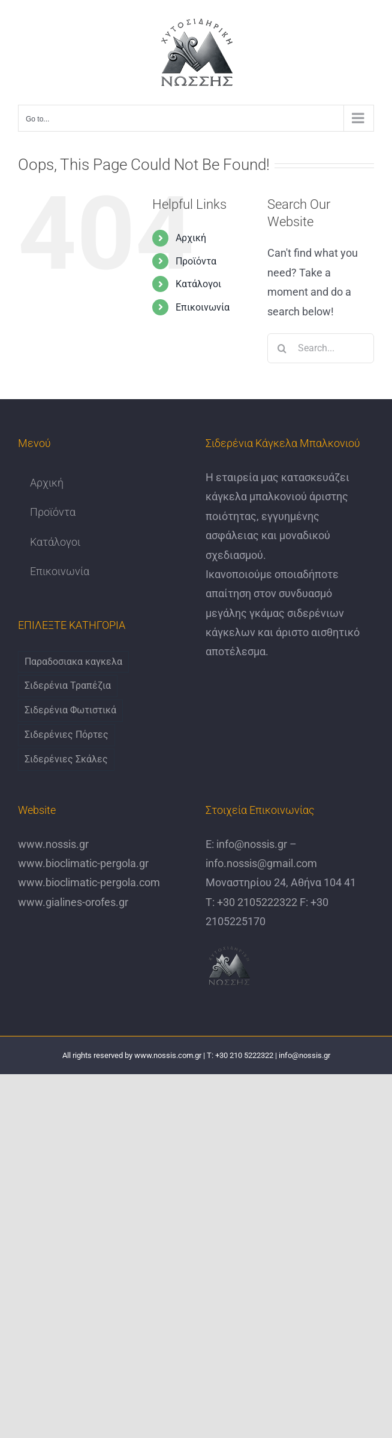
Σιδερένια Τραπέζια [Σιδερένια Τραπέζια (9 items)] (68, 685)
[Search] (282, 348)
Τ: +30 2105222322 (251, 902)
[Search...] (320, 348)
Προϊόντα (196, 261)
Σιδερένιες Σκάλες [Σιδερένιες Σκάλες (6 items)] (66, 759)
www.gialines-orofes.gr (73, 902)
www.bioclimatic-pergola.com (89, 882)
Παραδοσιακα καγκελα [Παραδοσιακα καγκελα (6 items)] (73, 661)
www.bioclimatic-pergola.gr (83, 863)
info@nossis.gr (250, 844)
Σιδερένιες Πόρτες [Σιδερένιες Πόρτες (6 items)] (66, 734)
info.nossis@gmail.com (261, 863)
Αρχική (191, 238)
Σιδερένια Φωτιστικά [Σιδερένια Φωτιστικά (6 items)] (70, 710)
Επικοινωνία (203, 307)
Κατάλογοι (198, 284)
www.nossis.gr (53, 844)
